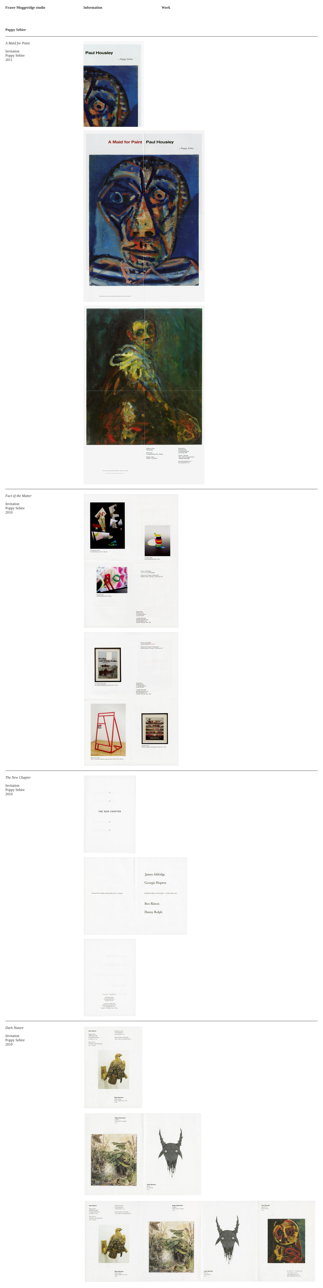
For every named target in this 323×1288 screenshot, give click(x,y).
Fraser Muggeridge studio (25, 7)
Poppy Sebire (15, 55)
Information (92, 7)
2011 (8, 60)
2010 (9, 512)
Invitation (12, 51)
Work (166, 7)
